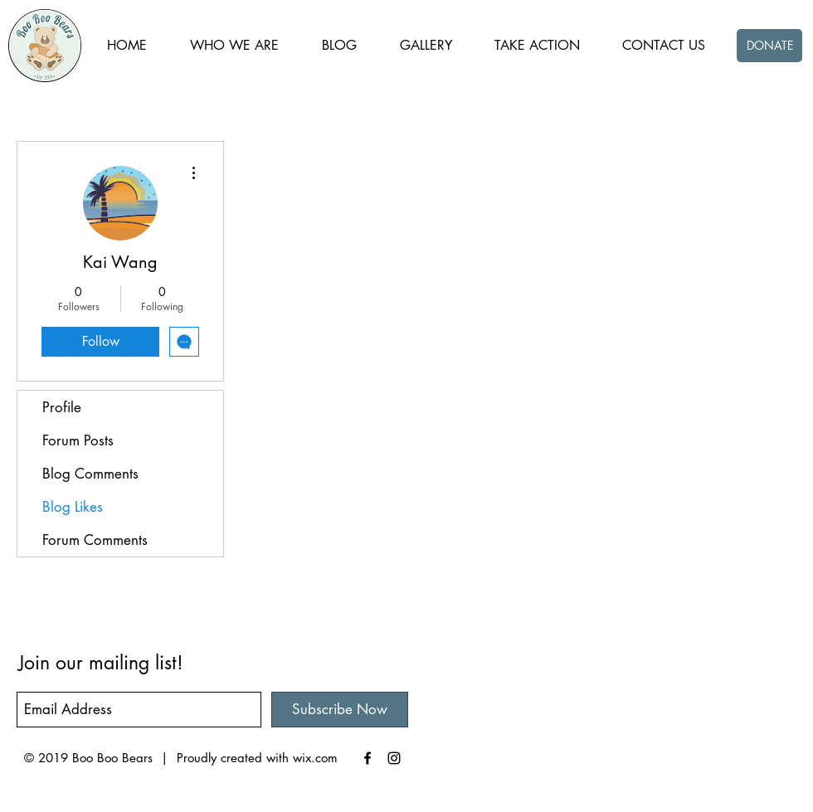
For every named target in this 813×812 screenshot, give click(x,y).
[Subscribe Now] (339, 709)
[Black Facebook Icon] (367, 758)
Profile (61, 407)
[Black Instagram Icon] (394, 758)
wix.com (315, 758)
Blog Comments (90, 473)
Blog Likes (72, 507)
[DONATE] (769, 45)
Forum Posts (78, 440)
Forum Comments (95, 540)
